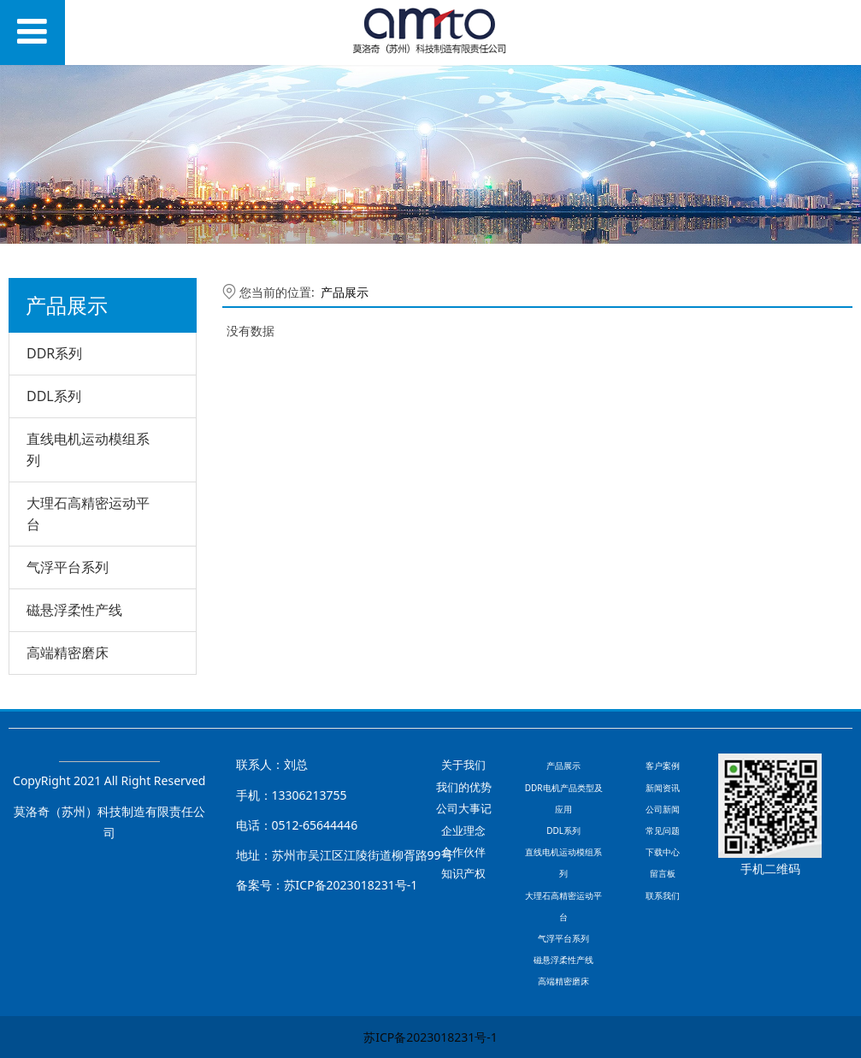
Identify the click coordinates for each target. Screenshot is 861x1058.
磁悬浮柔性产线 (74, 609)
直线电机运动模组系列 (88, 449)
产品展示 (345, 292)
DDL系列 (54, 396)
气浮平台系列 (68, 567)
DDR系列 (54, 353)
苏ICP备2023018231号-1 (430, 1037)
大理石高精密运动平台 (88, 514)
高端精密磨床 (68, 652)
